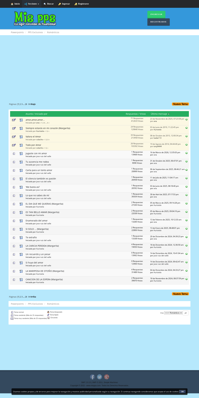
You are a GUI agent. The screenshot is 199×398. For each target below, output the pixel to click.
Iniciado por (41, 113)
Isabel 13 (157, 138)
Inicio (15, 4)
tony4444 (158, 146)
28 (26, 104)
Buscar (49, 4)
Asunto (29, 113)
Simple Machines (111, 382)
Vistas (143, 113)
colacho (39, 139)
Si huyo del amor (34, 262)
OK (182, 392)
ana (37, 122)
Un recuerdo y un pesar (38, 254)
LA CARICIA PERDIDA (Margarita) (42, 245)
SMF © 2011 (97, 382)
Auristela (40, 131)
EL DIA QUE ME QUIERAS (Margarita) (44, 203)
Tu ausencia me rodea (37, 161)
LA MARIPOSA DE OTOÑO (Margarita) (45, 270)
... (24, 104)
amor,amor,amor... (35, 119)
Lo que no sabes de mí (37, 195)
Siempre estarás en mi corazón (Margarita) (48, 128)
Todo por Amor (33, 144)
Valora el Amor (33, 136)
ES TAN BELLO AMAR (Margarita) (42, 212)
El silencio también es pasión (41, 178)
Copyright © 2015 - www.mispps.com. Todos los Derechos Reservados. (99, 385)
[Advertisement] (99, 63)
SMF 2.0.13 (86, 382)
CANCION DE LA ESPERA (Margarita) (44, 279)
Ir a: (162, 313)
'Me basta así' (33, 186)
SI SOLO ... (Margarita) (37, 228)
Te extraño (31, 237)
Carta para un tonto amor (39, 170)
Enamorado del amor (37, 220)
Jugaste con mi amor (36, 153)
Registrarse (82, 4)
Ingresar (64, 4)
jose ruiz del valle (43, 156)
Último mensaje (160, 113)
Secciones (31, 4)
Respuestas (132, 113)
